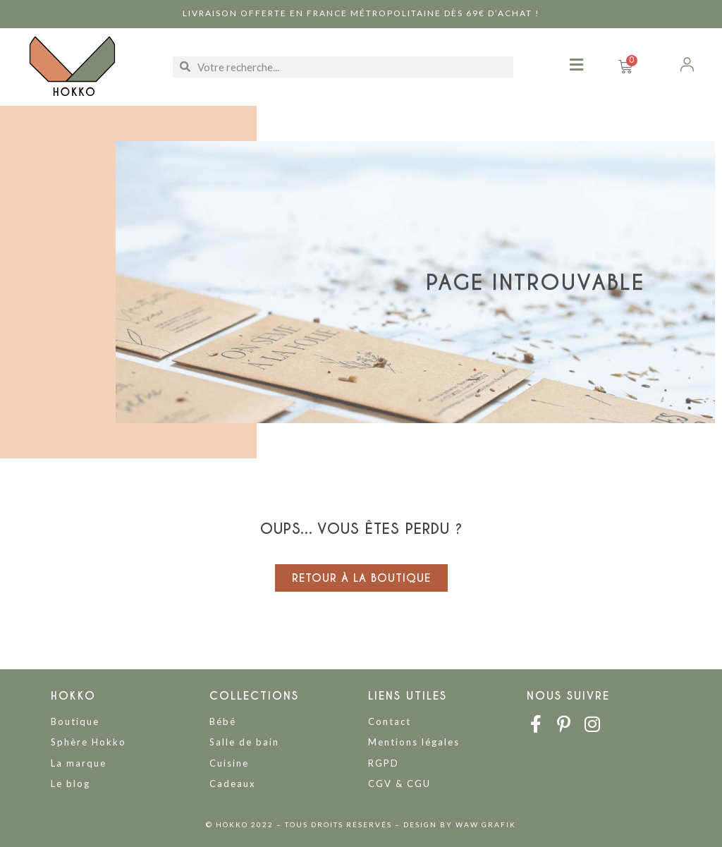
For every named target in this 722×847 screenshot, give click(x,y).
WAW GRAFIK (485, 824)
